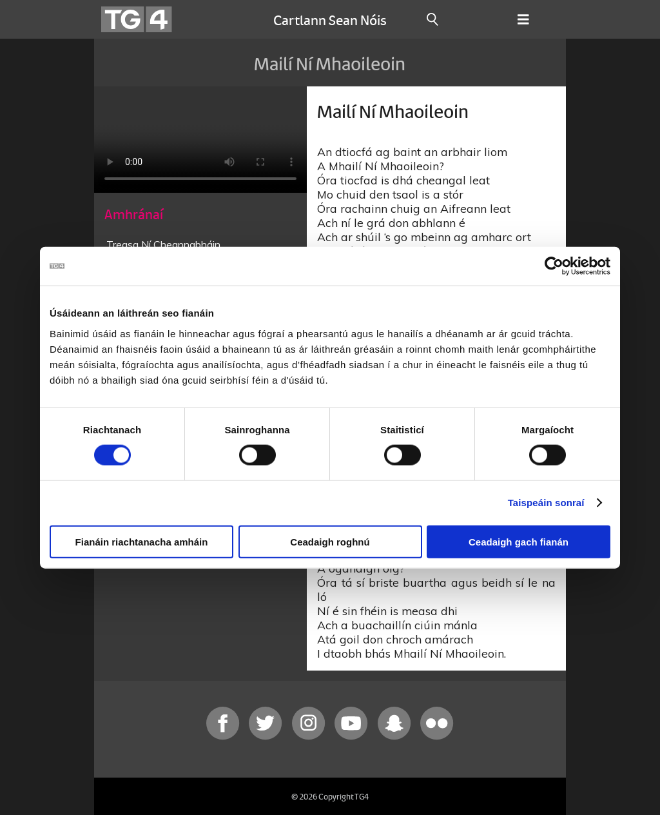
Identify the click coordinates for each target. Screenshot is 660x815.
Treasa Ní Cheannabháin (163, 244)
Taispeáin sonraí (546, 502)
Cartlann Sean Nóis (330, 19)
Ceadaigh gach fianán (518, 541)
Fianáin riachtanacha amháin (141, 541)
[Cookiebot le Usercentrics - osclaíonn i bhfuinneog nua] (554, 266)
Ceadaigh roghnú (329, 541)
